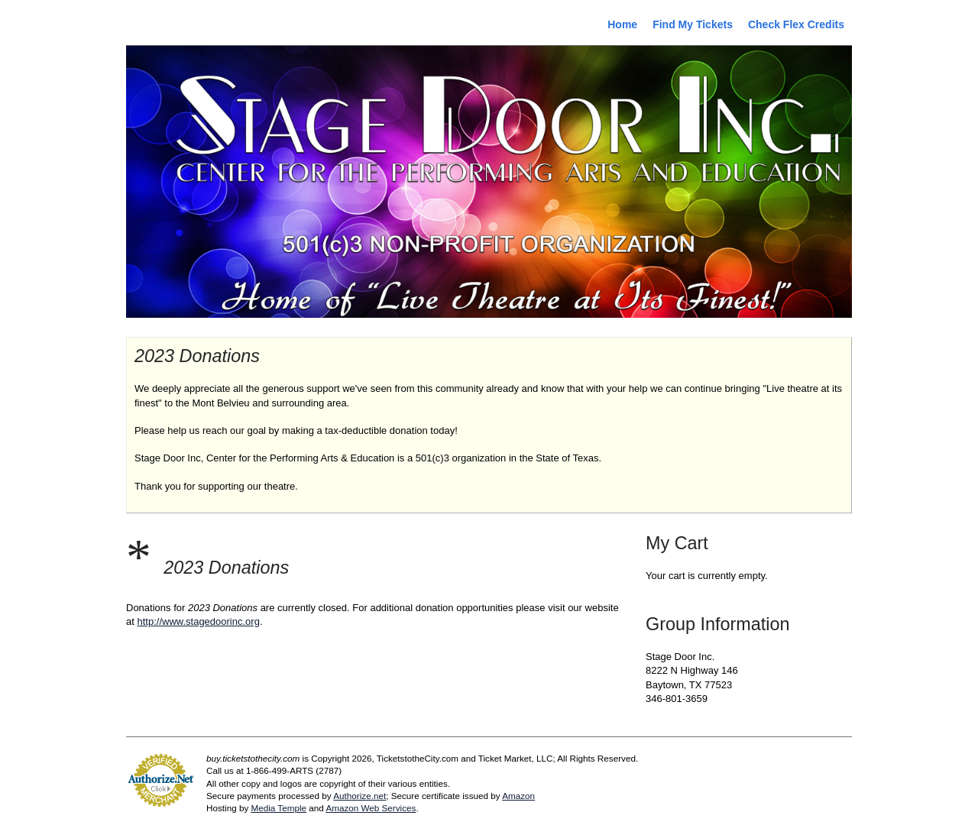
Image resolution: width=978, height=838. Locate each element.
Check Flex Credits (796, 24)
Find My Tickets (693, 24)
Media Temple (278, 808)
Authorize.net (359, 796)
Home (622, 24)
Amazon (518, 796)
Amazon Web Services (370, 808)
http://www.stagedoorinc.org (198, 621)
